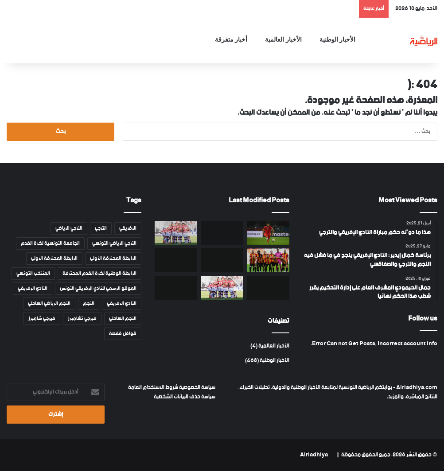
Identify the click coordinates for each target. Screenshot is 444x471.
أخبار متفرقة (231, 39)
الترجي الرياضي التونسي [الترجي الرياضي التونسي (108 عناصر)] (114, 243)
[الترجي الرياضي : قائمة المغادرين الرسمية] (268, 260)
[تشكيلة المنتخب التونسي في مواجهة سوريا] (176, 288)
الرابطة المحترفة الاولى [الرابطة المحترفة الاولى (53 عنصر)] (54, 258)
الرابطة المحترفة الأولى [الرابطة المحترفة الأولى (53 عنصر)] (113, 258)
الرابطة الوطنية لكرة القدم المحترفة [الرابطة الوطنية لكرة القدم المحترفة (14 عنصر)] (99, 273)
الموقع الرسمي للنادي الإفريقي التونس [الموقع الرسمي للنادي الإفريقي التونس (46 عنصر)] (98, 288)
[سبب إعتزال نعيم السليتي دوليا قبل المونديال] (268, 233)
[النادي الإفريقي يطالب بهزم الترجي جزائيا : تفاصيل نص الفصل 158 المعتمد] (222, 260)
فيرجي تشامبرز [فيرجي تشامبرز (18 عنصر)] (82, 319)
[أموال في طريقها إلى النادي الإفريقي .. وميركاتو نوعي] (222, 288)
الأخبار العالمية (283, 39)
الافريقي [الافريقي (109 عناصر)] (127, 228)
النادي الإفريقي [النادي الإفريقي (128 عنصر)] (32, 288)
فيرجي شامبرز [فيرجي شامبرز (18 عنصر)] (41, 319)
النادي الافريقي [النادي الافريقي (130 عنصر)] (121, 303)
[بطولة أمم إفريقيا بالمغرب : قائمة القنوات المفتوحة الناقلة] (176, 260)
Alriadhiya (314, 455)
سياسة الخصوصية (196, 387)
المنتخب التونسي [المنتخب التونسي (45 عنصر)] (33, 273)
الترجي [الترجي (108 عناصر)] (101, 228)
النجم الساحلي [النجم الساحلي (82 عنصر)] (122, 319)
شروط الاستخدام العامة (153, 387)
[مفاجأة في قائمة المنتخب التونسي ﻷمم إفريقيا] (268, 288)
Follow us (422, 319)
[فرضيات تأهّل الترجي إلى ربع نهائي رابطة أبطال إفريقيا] (222, 233)
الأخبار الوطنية (337, 39)
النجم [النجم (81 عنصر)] (88, 303)
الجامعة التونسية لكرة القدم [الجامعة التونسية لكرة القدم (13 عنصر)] (50, 243)
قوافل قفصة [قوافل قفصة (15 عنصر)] (122, 334)
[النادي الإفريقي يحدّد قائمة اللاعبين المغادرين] (176, 233)
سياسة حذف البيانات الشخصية (184, 397)
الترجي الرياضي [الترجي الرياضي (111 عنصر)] (68, 228)
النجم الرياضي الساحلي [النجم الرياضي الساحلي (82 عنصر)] (49, 303)
